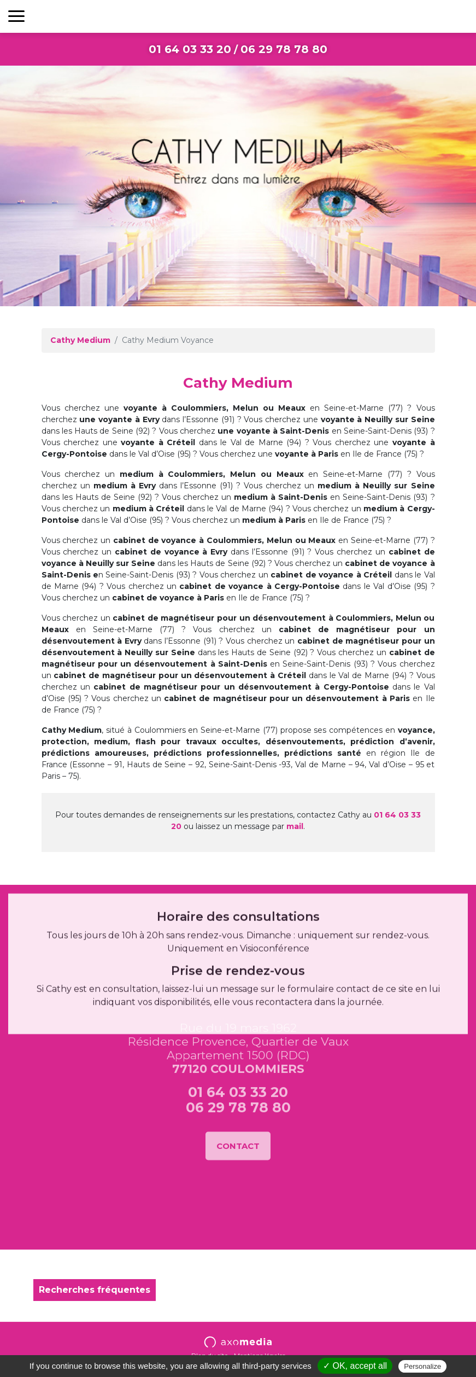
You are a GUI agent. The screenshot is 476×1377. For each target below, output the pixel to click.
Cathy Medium (80, 340)
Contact (238, 1035)
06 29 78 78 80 (283, 49)
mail (294, 826)
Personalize (422, 1366)
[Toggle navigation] (16, 16)
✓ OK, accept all (355, 1365)
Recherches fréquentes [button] (94, 1290)
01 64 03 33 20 (190, 49)
